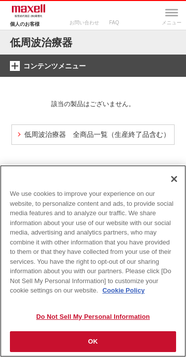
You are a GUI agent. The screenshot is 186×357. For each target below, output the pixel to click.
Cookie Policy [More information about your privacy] (123, 290)
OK (93, 341)
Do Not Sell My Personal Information (93, 316)
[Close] (174, 179)
